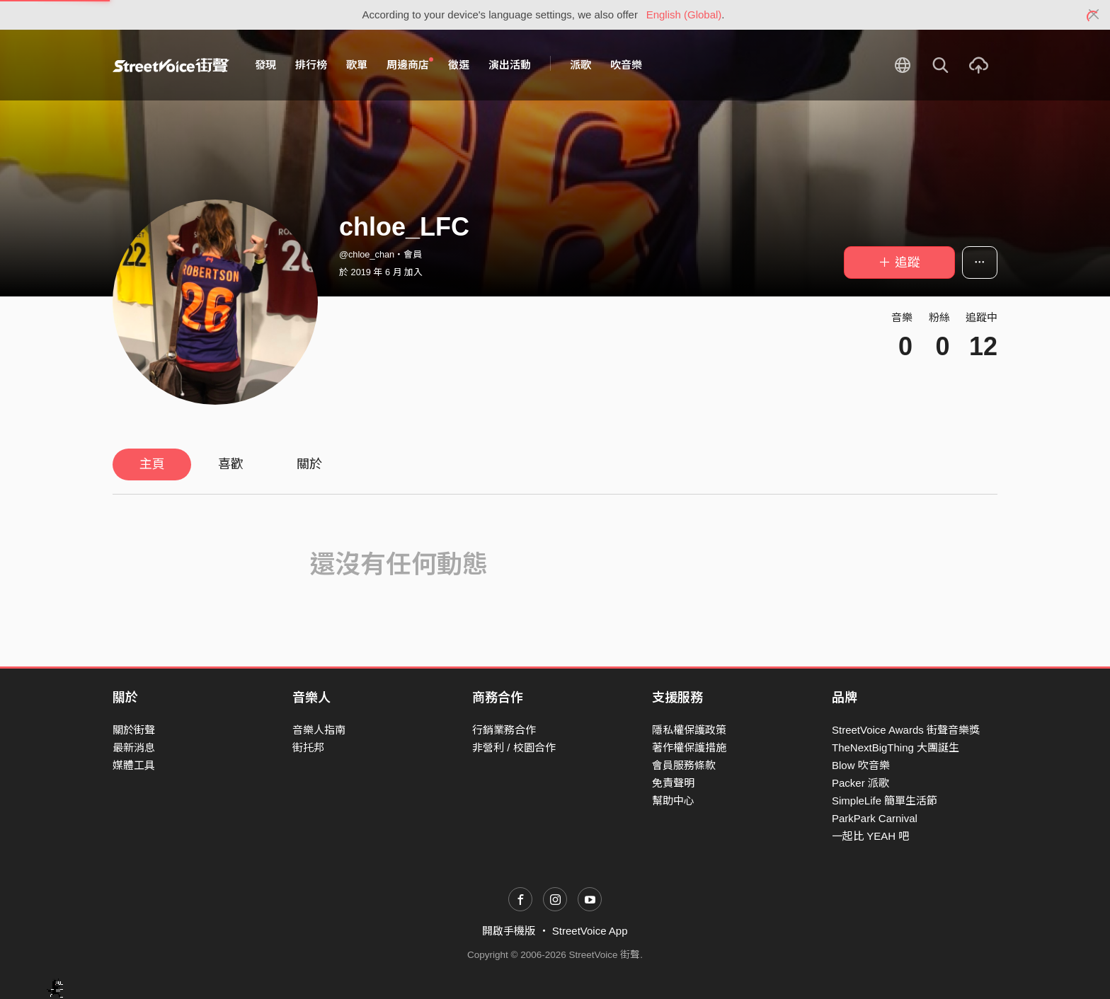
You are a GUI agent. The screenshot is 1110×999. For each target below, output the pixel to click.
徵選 (458, 65)
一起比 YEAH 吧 (870, 836)
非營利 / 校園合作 (514, 747)
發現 (265, 65)
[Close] (1094, 14)
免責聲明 (673, 783)
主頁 (152, 464)
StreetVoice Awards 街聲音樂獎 (906, 730)
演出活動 (509, 65)
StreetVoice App (590, 931)
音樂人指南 (318, 730)
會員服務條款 (684, 765)
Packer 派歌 (860, 783)
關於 (309, 464)
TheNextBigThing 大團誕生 (895, 747)
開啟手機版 (508, 931)
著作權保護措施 (689, 747)
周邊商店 (410, 64)
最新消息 (134, 747)
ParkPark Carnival (874, 818)
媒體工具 (134, 765)
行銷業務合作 (504, 730)
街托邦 (308, 747)
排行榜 (311, 65)
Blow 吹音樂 (861, 765)
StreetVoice (171, 65)
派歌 (580, 65)
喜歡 (231, 464)
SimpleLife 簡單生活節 (884, 801)
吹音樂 (626, 65)
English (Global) (684, 14)
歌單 (356, 65)
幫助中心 (673, 801)
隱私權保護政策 (689, 730)
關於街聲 (134, 730)
